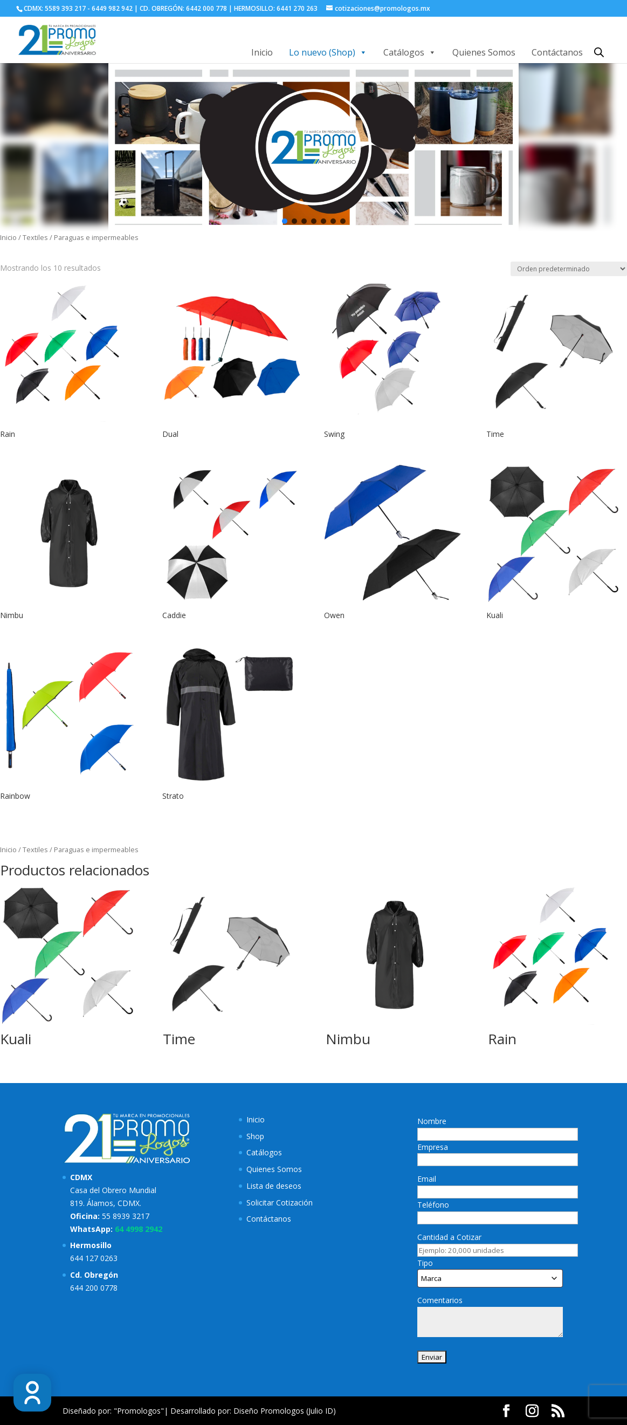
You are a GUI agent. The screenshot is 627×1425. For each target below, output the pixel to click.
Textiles (35, 237)
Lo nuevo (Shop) (328, 52)
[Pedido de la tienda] (569, 269)
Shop (255, 1136)
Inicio (262, 52)
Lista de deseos (273, 1186)
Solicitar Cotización (279, 1202)
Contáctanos (557, 52)
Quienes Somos (483, 52)
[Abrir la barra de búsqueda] (599, 52)
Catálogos (409, 52)
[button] (284, 221)
